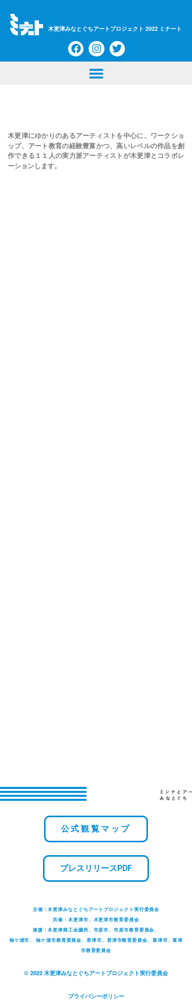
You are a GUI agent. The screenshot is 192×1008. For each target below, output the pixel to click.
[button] (96, 73)
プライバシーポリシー (96, 996)
